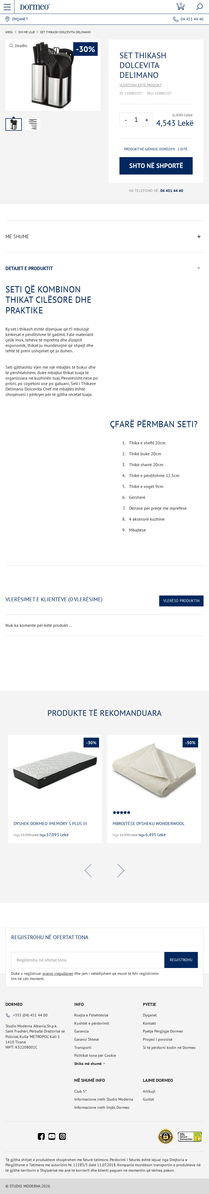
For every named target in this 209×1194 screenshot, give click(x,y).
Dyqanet (20, 19)
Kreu (9, 32)
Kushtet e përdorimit (91, 1023)
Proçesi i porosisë (157, 1039)
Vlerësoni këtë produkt (140, 85)
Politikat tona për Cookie (95, 1055)
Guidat (148, 1099)
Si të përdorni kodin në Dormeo (169, 1047)
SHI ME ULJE (26, 32)
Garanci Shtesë (86, 1039)
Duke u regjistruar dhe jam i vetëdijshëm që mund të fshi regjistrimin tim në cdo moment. (85, 976)
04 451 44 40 (192, 19)
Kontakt (149, 1023)
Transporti (82, 1047)
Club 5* (80, 1091)
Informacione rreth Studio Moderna (103, 1099)
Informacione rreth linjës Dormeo (102, 1107)
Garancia (81, 1031)
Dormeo (14, 1004)
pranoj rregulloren (57, 973)
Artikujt (149, 1091)
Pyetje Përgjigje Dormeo (163, 1031)
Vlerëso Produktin (181, 600)
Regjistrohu (181, 959)
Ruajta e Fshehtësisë (91, 1015)
